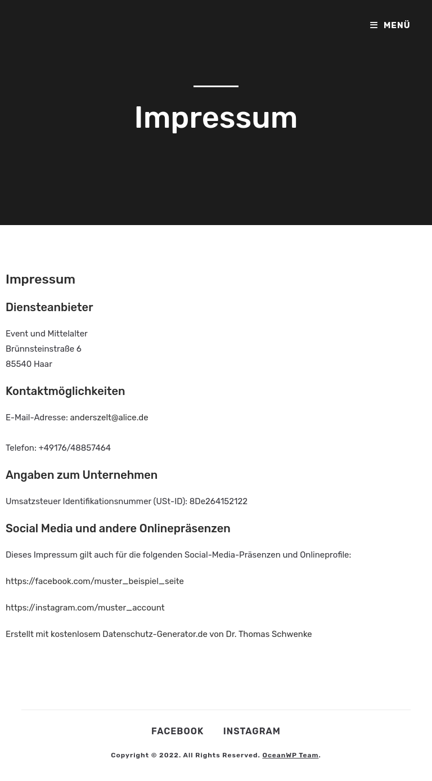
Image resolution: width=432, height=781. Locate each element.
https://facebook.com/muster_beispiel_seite (95, 581)
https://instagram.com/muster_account (85, 608)
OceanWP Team (290, 755)
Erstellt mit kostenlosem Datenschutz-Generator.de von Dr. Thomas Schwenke (159, 634)
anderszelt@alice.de (109, 417)
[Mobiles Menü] (390, 25)
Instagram (252, 731)
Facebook (177, 731)
